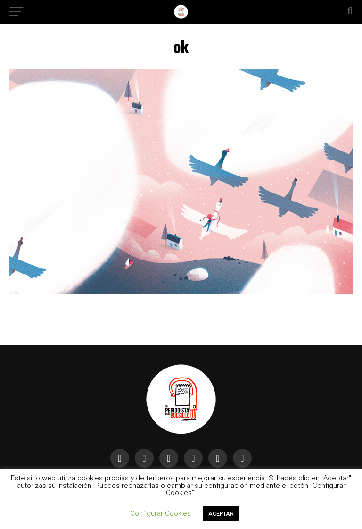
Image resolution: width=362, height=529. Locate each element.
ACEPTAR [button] (221, 513)
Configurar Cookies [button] (160, 513)
